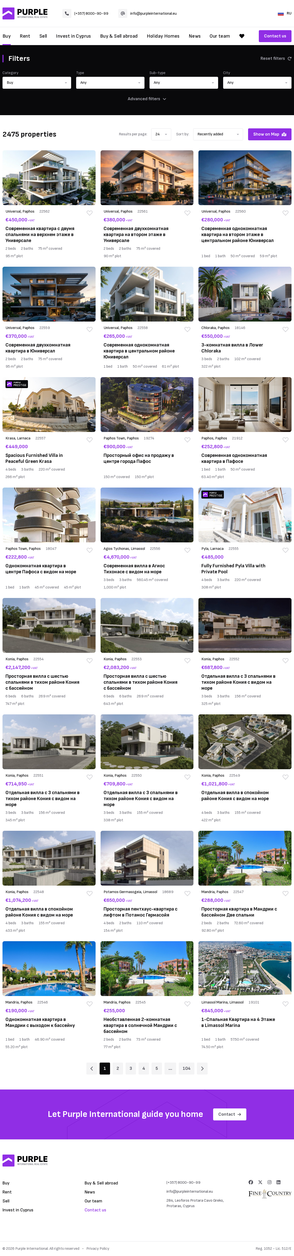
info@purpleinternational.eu (147, 13)
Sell (43, 36)
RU (285, 13)
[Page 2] (202, 1069)
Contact (229, 1114)
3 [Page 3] (131, 1068)
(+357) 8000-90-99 (85, 13)
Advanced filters (147, 98)
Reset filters (276, 58)
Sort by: (182, 134)
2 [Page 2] (118, 1068)
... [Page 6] (170, 1068)
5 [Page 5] (156, 1068)
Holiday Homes (163, 36)
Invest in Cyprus (73, 36)
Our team (220, 36)
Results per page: (133, 134)
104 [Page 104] (186, 1068)
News (195, 36)
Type (80, 73)
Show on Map (269, 134)
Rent (25, 36)
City (226, 73)
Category (10, 73)
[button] (36, 83)
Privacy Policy (97, 1248)
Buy (6, 36)
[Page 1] (91, 1069)
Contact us (275, 36)
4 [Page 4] (144, 1068)
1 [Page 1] (105, 1068)
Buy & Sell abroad (119, 36)
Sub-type (157, 73)
